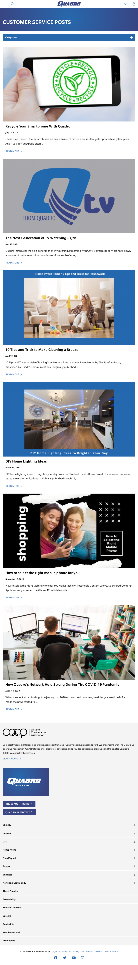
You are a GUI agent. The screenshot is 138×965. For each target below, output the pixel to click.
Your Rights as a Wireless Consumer (87, 951)
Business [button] (7, 874)
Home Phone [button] (9, 849)
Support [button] (7, 866)
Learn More (12, 758)
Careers (7, 916)
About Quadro (10, 891)
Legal (54, 951)
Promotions (9, 940)
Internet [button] (7, 833)
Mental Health (111, 951)
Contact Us (8, 924)
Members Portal (11, 932)
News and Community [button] (14, 882)
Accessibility (9, 899)
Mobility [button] (7, 825)
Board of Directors (12, 907)
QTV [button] (5, 841)
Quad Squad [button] (9, 858)
